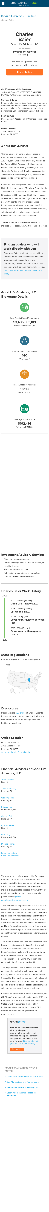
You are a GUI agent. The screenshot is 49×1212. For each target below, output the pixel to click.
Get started (17, 1049)
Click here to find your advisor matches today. (24, 1042)
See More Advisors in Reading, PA (22, 1087)
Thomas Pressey (8, 788)
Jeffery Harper (7, 779)
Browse (4, 16)
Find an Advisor (24, 72)
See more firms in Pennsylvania (15, 752)
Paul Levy (5, 834)
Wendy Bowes (7, 797)
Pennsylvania (17, 16)
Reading (30, 16)
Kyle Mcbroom (7, 825)
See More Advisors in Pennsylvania (23, 1082)
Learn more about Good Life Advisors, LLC (12, 854)
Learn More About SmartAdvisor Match (25, 1076)
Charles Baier (7, 816)
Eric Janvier (6, 807)
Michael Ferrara (8, 844)
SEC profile (21, 713)
